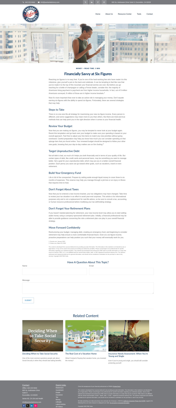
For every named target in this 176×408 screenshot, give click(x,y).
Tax (57, 397)
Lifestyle (59, 402)
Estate (58, 392)
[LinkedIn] (91, 2)
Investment (59, 390)
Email (91, 266)
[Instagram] (35, 405)
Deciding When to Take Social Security (40, 353)
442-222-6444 (28, 2)
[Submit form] (28, 300)
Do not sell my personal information (119, 402)
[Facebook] (97, 2)
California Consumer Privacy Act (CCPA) (134, 401)
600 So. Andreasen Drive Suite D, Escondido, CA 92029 (131, 2)
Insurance (59, 395)
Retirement (59, 388)
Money (58, 399)
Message (26, 280)
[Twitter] (85, 2)
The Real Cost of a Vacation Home (81, 353)
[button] (98, 14)
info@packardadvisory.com (48, 2)
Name (24, 266)
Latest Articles (61, 404)
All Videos (59, 407)
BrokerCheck (116, 386)
